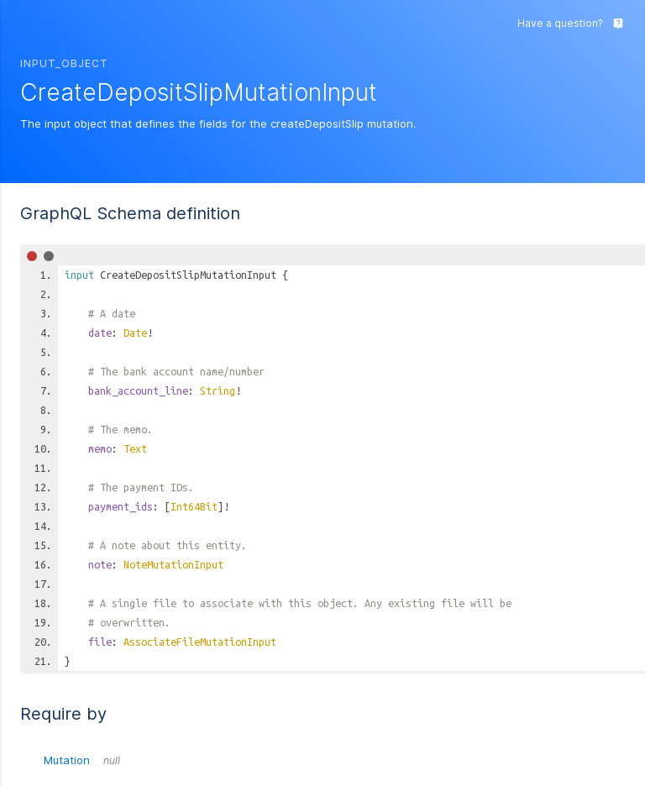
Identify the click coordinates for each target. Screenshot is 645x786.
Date (135, 332)
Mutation (82, 760)
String (217, 390)
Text (135, 448)
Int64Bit (194, 506)
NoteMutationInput (173, 564)
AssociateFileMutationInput (199, 641)
